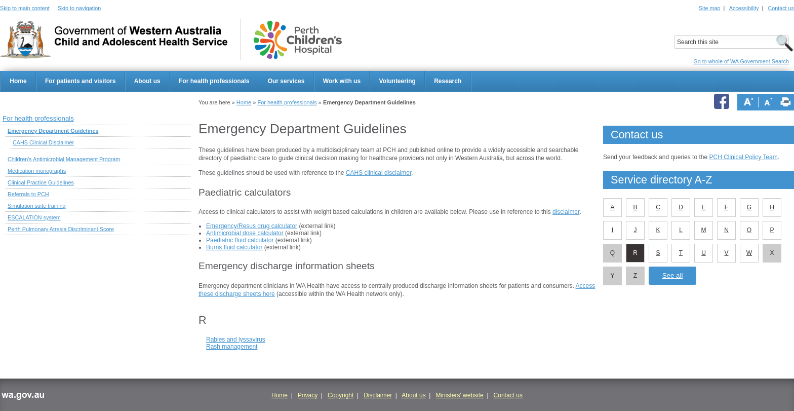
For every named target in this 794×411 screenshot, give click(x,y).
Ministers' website (459, 395)
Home (18, 81)
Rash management (231, 346)
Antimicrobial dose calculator (245, 233)
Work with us (342, 81)
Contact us (781, 8)
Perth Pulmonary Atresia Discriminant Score (61, 229)
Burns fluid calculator (234, 247)
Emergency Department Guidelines (53, 131)
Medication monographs (37, 171)
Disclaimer (378, 395)
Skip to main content (25, 8)
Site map (710, 8)
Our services (286, 81)
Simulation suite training (37, 206)
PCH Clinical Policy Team (743, 157)
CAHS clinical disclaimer (378, 172)
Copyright (340, 395)
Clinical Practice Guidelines (41, 182)
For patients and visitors (80, 81)
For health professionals (214, 81)
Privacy (307, 395)
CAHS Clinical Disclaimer (43, 142)
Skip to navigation (79, 8)
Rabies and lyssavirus (235, 339)
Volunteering (397, 81)
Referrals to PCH (28, 194)
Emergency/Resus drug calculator (251, 226)
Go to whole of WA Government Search (741, 61)
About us (147, 81)
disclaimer (565, 211)
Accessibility (744, 8)
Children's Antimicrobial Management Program (64, 159)
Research (447, 81)
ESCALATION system (34, 217)
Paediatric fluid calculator (239, 240)
